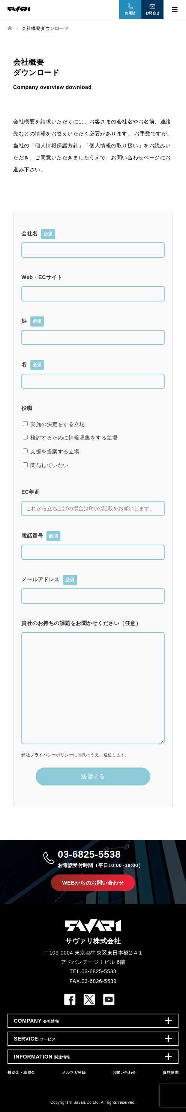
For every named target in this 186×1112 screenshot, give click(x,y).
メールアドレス (49, 580)
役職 (26, 408)
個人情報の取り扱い (113, 145)
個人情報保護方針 (56, 145)
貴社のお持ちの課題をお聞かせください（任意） (81, 623)
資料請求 (170, 1072)
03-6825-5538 (100, 859)
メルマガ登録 (74, 1072)
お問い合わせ (124, 1072)
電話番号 (40, 536)
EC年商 (30, 492)
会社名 (38, 234)
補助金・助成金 (21, 1072)
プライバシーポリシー (51, 755)
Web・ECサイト (41, 277)
